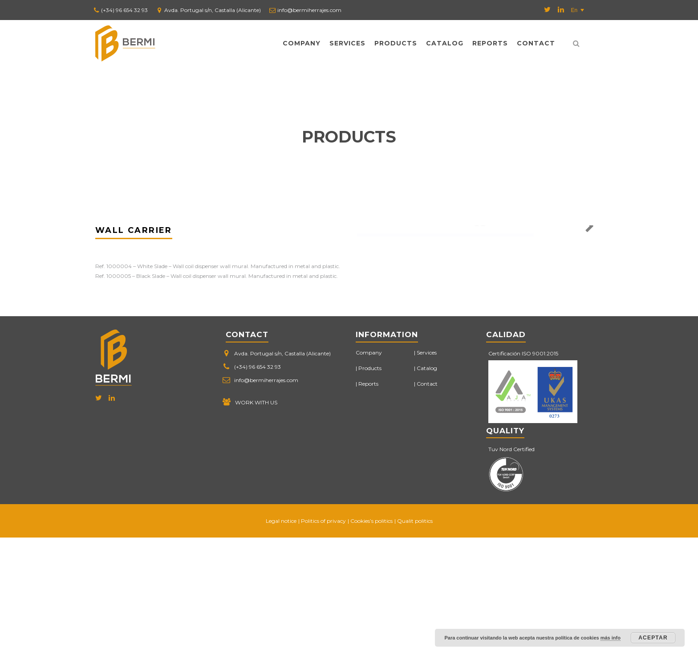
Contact (536, 43)
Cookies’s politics (371, 643)
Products (395, 43)
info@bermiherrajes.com (309, 10)
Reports (490, 43)
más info (611, 637)
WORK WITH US (256, 524)
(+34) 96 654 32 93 (124, 10)
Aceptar (653, 638)
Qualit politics (415, 643)
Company (302, 43)
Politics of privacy (323, 643)
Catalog (444, 43)
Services (347, 43)
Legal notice (281, 643)
